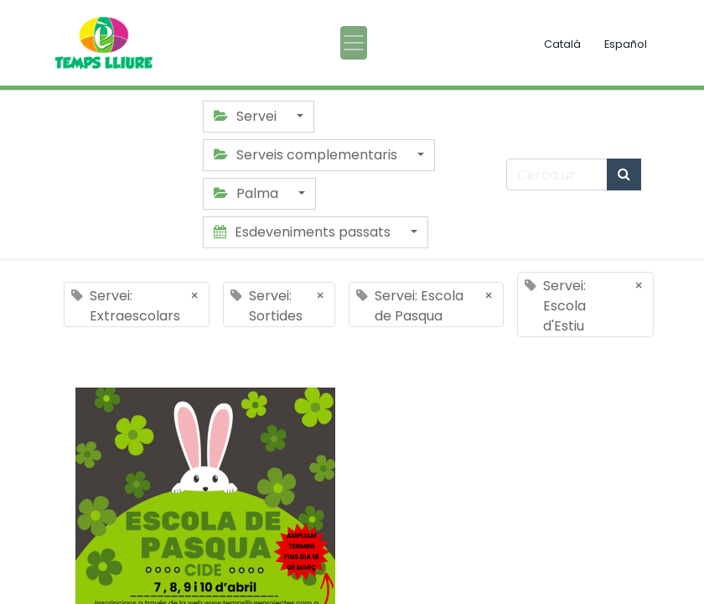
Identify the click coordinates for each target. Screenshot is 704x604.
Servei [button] (247, 116)
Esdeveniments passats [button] (304, 232)
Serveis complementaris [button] (307, 154)
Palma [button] (248, 193)
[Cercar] (624, 174)
